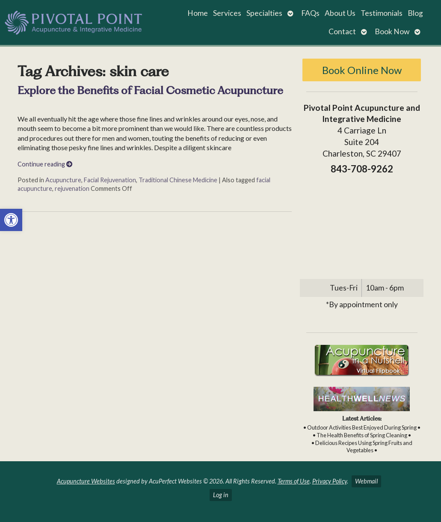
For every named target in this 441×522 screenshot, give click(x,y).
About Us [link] (340, 13)
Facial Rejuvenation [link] (110, 180)
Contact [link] (342, 31)
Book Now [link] (392, 31)
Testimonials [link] (382, 13)
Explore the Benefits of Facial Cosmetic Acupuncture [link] (150, 90)
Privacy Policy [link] (329, 481)
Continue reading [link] (45, 164)
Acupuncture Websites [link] (86, 481)
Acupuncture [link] (63, 180)
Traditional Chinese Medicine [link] (178, 180)
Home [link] (197, 13)
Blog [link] (415, 13)
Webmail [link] (366, 481)
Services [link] (227, 13)
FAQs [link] (310, 13)
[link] (11, 220)
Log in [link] (220, 494)
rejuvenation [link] (72, 188)
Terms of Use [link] (294, 481)
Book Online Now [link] (362, 70)
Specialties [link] (264, 13)
